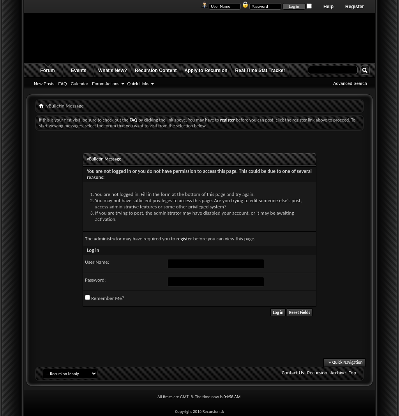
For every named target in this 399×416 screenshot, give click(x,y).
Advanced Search (350, 83)
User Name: (97, 262)
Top (352, 372)
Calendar (79, 83)
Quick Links (138, 83)
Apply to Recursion (206, 70)
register (184, 238)
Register (354, 6)
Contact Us (293, 372)
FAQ (62, 83)
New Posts (44, 83)
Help (328, 6)
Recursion (317, 372)
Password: (95, 280)
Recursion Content (156, 70)
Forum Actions (105, 83)
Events (78, 70)
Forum (47, 70)
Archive (338, 372)
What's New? (112, 70)
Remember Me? (104, 298)
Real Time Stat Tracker (260, 70)
